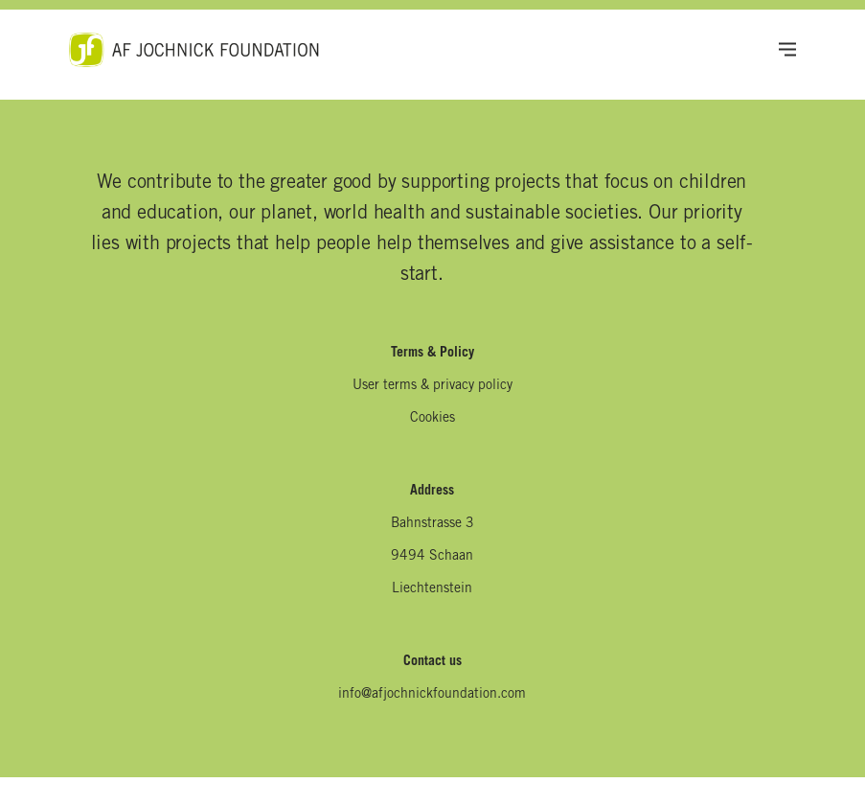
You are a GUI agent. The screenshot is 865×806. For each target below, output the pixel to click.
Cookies (432, 419)
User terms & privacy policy (432, 386)
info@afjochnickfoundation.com (432, 695)
